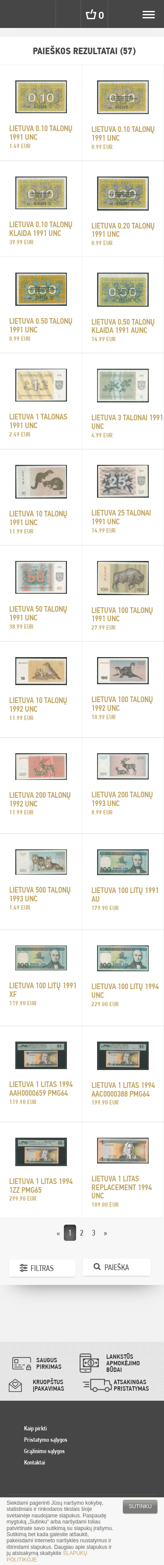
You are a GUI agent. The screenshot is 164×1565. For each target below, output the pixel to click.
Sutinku (140, 1506)
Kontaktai (34, 1462)
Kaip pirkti (35, 1428)
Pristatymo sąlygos (45, 1439)
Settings (43, 14)
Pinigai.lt (14, 14)
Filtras (42, 1268)
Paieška (117, 1267)
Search (69, 14)
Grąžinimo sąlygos (44, 1450)
